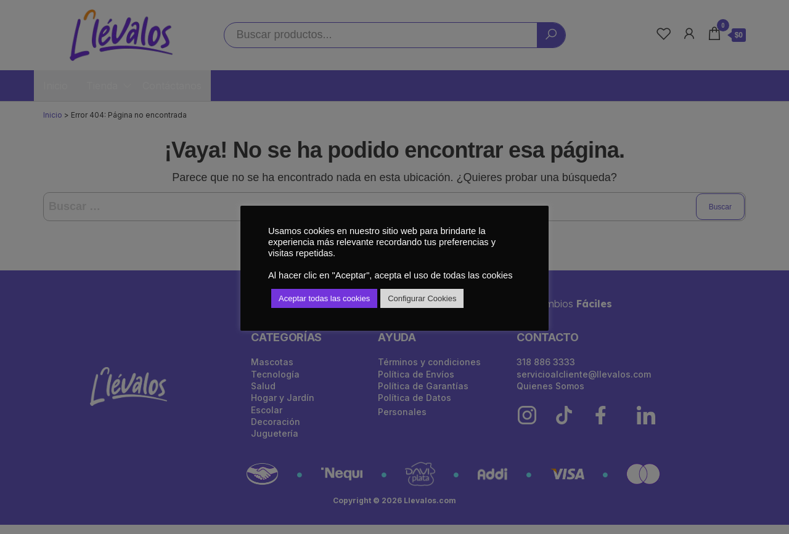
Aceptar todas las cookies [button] (324, 298)
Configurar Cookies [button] (422, 298)
